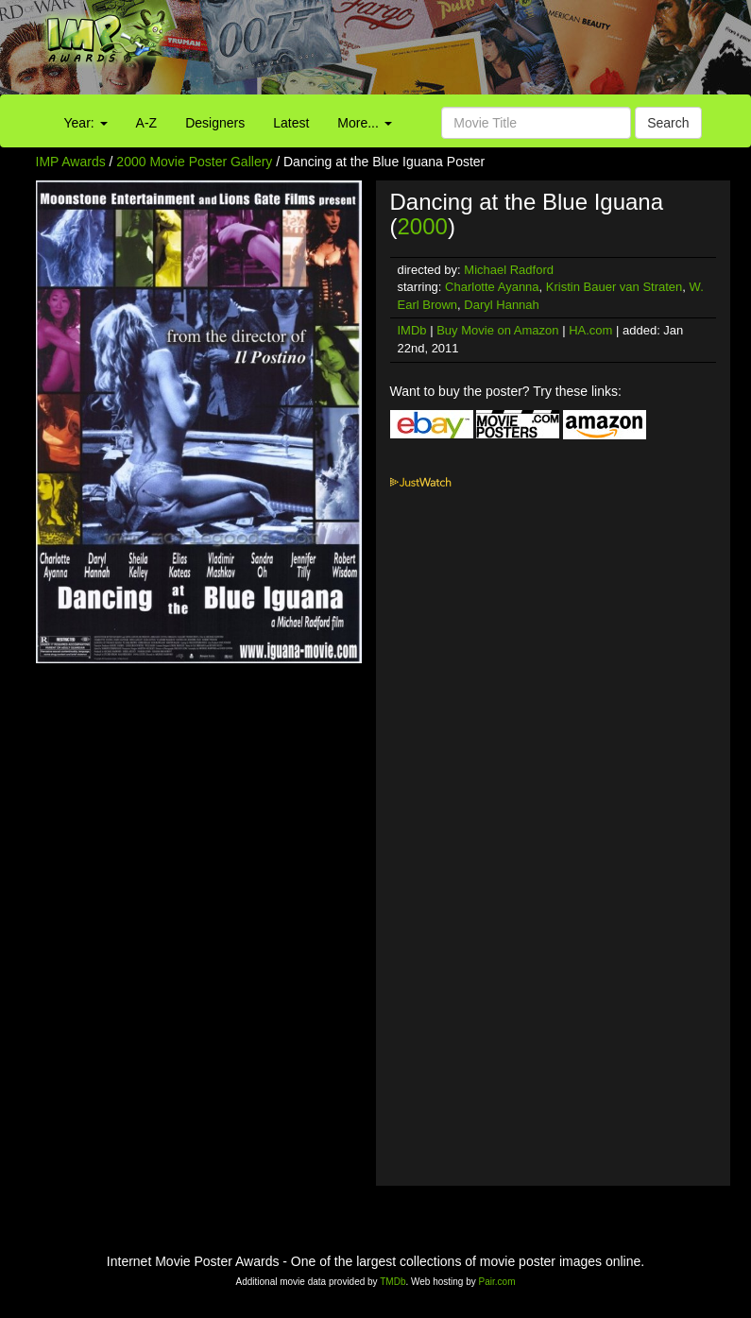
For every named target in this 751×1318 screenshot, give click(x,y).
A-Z (147, 122)
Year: (86, 122)
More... (364, 122)
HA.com (590, 330)
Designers (215, 122)
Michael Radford (509, 270)
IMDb (412, 330)
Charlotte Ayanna (492, 287)
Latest (291, 122)
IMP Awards (71, 161)
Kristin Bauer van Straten (614, 287)
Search (668, 122)
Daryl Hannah (501, 305)
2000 (423, 226)
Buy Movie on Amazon (497, 330)
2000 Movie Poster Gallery (194, 161)
